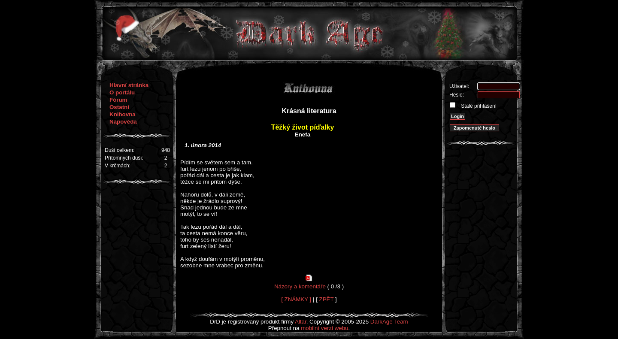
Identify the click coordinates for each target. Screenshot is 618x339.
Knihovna (122, 114)
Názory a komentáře (300, 286)
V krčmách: (117, 166)
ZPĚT (326, 299)
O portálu (122, 92)
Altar (300, 321)
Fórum (118, 100)
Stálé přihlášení (478, 106)
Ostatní (119, 107)
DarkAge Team (389, 321)
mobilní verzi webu (324, 328)
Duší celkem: (119, 150)
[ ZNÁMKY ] (296, 299)
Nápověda (123, 121)
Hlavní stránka (128, 85)
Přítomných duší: (124, 158)
